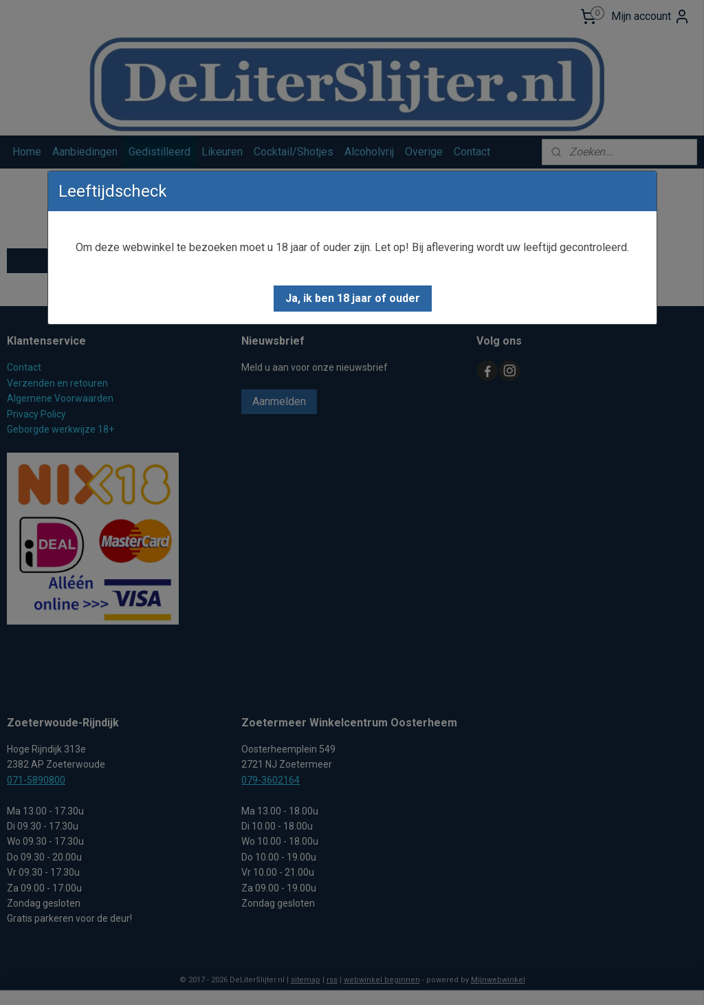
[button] (353, 298)
